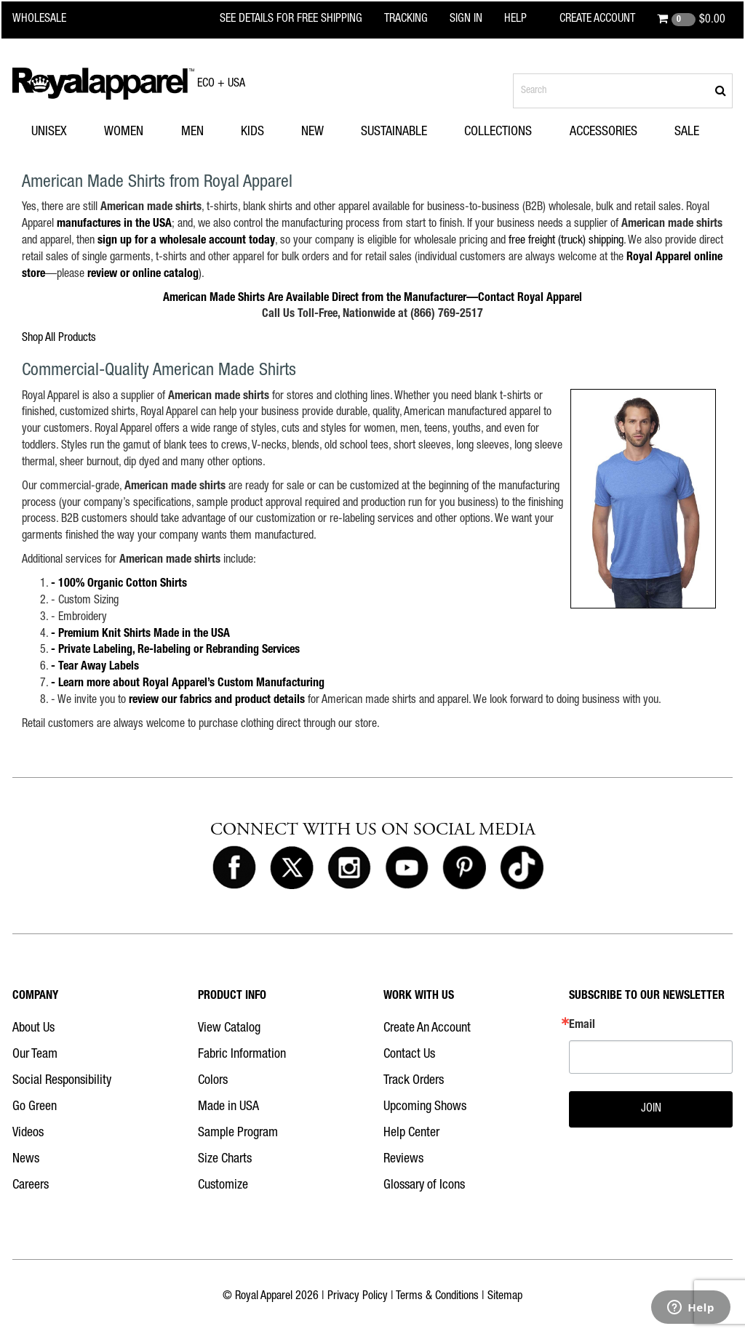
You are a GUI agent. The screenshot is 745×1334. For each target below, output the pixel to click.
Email (582, 1026)
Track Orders (413, 1081)
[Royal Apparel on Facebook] (234, 868)
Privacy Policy (357, 1297)
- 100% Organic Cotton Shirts (119, 584)
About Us (33, 1028)
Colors (213, 1081)
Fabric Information (242, 1054)
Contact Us (409, 1054)
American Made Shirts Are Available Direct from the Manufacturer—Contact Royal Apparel (372, 299)
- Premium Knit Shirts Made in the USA (140, 634)
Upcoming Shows (424, 1107)
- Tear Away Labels (95, 667)
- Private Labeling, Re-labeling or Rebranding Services (175, 650)
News (25, 1159)
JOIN (651, 1109)
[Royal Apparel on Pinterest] (464, 868)
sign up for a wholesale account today (186, 241)
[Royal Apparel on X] (292, 868)
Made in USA (228, 1107)
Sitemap (504, 1297)
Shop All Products (59, 339)
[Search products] (623, 91)
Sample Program (238, 1133)
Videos (28, 1133)
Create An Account (427, 1028)
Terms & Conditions (437, 1297)
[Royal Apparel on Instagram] (349, 868)
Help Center (411, 1133)
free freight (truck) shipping (566, 241)
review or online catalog (143, 275)
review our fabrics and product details (217, 701)
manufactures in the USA (114, 224)
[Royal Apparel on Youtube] (407, 868)
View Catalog (229, 1028)
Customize (223, 1185)
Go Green (34, 1107)
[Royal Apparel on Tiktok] (521, 868)
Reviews (403, 1159)
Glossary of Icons (424, 1185)
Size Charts (225, 1159)
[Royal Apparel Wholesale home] (48, 19)
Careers (30, 1185)
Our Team (34, 1054)
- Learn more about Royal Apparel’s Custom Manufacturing (187, 684)
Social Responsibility (61, 1081)
